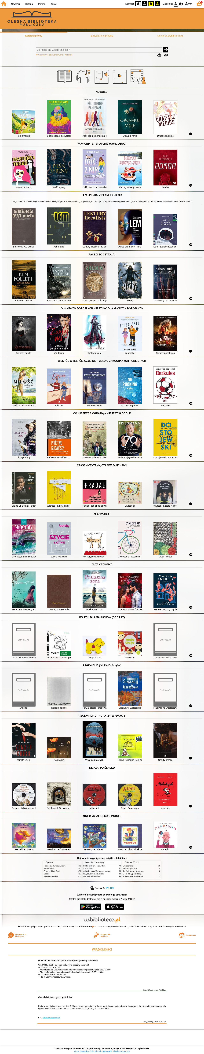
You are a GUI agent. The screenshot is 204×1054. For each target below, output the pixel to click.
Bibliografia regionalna (102, 35)
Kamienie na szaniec (51, 876)
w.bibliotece (87, 926)
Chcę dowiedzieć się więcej (87, 1051)
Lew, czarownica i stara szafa (93, 874)
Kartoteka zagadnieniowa (170, 35)
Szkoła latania (49, 869)
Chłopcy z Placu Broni (52, 871)
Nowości (15, 4)
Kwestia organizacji (130, 869)
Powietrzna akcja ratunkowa (133, 876)
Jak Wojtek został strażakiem (133, 871)
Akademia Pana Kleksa (91, 876)
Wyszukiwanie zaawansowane (49, 55)
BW (144, 3)
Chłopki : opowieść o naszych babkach (97, 871)
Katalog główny (33, 35)
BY (157, 3)
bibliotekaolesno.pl (51, 1017)
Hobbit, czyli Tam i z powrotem (55, 866)
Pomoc (41, 4)
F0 (175, 3)
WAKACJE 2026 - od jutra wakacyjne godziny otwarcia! (68, 960)
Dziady (46, 874)
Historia (29, 4)
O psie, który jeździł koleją (132, 874)
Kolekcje (68, 55)
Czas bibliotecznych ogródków (55, 997)
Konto (54, 4)
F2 (188, 3)
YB (151, 3)
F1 (181, 3)
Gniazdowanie (128, 866)
